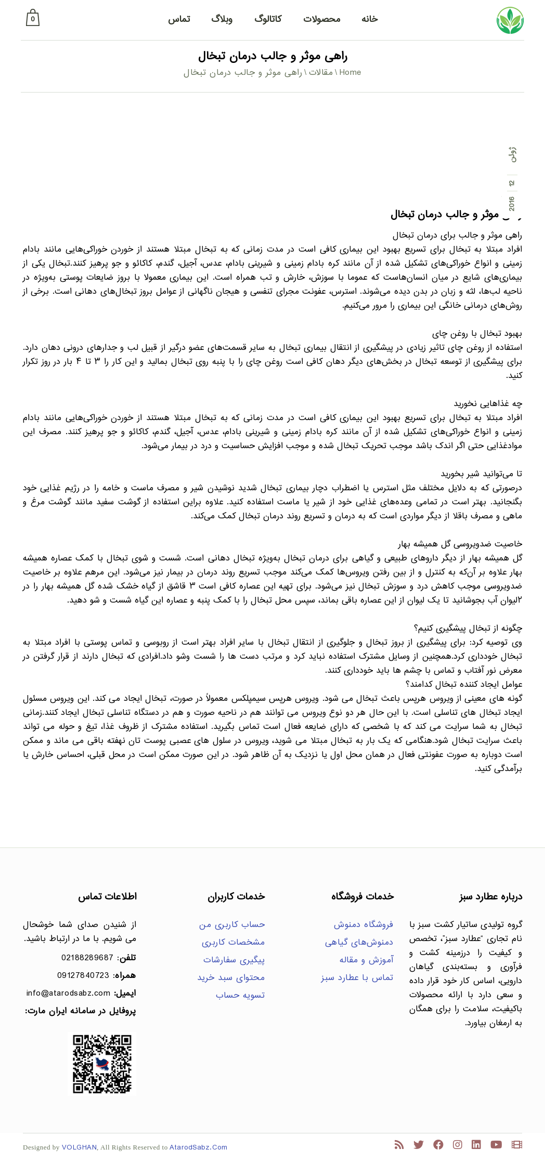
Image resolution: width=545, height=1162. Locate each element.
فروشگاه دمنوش (364, 925)
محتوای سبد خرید (231, 978)
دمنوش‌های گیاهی (359, 942)
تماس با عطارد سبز (357, 978)
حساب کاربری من (232, 925)
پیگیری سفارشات (234, 960)
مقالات (321, 73)
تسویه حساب (240, 995)
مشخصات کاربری (233, 942)
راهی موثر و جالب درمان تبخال (456, 215)
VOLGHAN (79, 1147)
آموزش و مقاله (367, 960)
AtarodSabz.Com (198, 1147)
